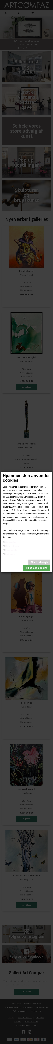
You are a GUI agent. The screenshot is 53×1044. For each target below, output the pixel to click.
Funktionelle (11, 550)
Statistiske (10, 554)
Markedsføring (12, 546)
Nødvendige (10, 542)
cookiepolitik (38, 517)
